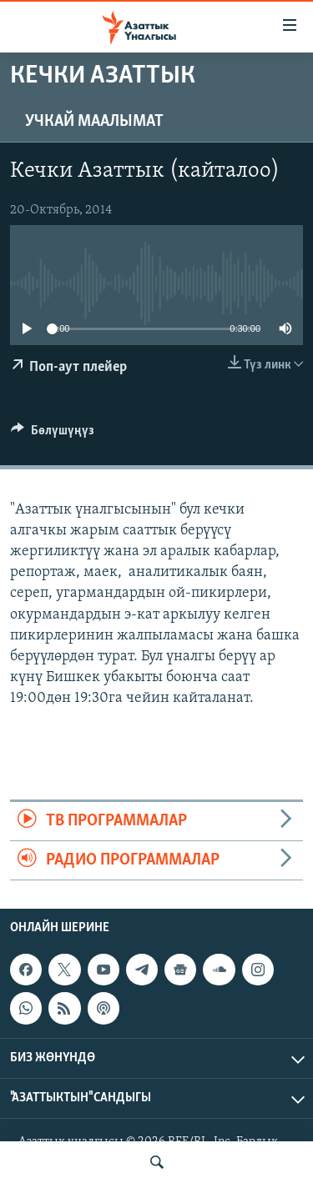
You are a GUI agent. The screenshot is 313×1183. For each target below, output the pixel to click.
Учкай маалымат (94, 121)
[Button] (52, 434)
